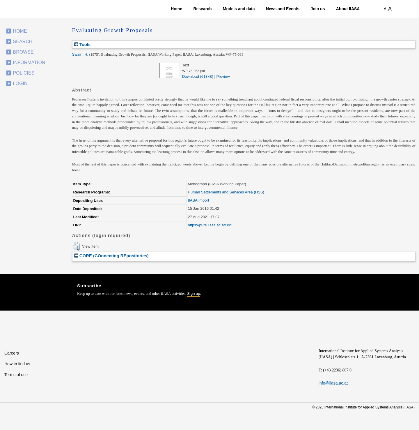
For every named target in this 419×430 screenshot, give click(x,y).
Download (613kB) (197, 76)
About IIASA (348, 8)
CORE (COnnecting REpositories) (111, 255)
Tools (82, 44)
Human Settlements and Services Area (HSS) (226, 192)
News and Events (282, 8)
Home (176, 8)
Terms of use (16, 374)
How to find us (17, 364)
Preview (223, 76)
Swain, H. (80, 54)
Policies (24, 73)
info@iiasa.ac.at (333, 383)
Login (20, 83)
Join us (317, 8)
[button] (76, 246)
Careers (11, 353)
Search (23, 41)
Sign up (193, 293)
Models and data (239, 8)
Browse (23, 52)
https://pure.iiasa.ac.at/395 (210, 225)
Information (29, 62)
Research (202, 8)
